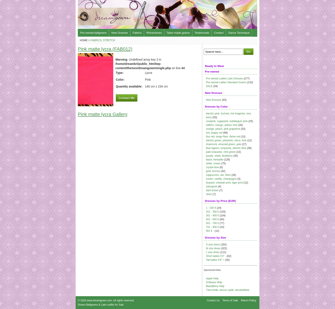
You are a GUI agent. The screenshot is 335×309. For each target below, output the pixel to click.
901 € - (210, 230)
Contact (218, 32)
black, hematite (214, 159)
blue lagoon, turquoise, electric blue (226, 148)
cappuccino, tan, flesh (218, 174)
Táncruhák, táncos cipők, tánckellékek (227, 290)
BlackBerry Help (215, 286)
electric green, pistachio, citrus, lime (226, 140)
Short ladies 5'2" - (216, 256)
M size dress (213, 248)
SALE (209, 86)
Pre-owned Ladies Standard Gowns (226, 82)
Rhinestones (154, 32)
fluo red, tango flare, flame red (223, 136)
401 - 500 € (212, 219)
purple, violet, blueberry (219, 155)
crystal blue (212, 167)
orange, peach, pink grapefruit (223, 128)
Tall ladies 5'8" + (215, 259)
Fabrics (137, 32)
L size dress (213, 252)
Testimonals (202, 32)
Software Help (214, 282)
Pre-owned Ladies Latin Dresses (224, 78)
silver (209, 194)
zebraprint (211, 186)
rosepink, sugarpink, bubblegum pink (227, 121)
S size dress (213, 244)
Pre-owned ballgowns (93, 32)
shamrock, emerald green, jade (223, 144)
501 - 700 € (212, 223)
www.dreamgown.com (99, 300)
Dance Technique (239, 32)
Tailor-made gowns (178, 32)
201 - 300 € (212, 211)
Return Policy (248, 300)
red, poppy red (214, 132)
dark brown (212, 190)
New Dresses (119, 32)
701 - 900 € (212, 227)
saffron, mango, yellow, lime (222, 125)
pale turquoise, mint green (221, 151)
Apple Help (212, 278)
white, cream (213, 163)
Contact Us (213, 300)
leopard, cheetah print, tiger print (224, 182)
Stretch (109, 40)
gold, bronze (213, 171)
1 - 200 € (211, 207)
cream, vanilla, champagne (221, 178)
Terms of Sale (230, 300)
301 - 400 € (212, 215)
